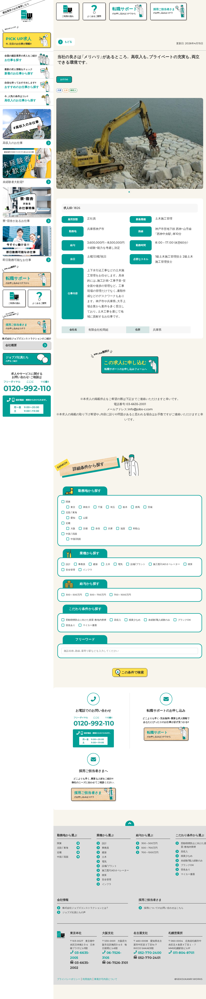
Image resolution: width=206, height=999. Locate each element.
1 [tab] (130, 192)
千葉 (100, 507)
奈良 (98, 528)
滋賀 (122, 528)
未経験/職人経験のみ (159, 619)
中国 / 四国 (71, 533)
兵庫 (110, 528)
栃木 (125, 507)
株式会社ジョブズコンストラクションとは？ (85, 908)
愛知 (73, 517)
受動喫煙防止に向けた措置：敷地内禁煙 (86, 619)
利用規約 (87, 979)
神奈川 (86, 507)
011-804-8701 (181, 953)
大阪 (73, 528)
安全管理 (70, 569)
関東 (68, 501)
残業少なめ (134, 619)
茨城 (150, 507)
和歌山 (136, 528)
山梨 (85, 517)
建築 (95, 564)
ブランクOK (184, 619)
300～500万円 (74, 594)
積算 (190, 564)
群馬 (137, 507)
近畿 (68, 523)
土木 (107, 564)
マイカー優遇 (90, 625)
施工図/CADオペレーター (166, 564)
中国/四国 (76, 539)
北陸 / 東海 (71, 512)
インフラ (87, 569)
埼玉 (112, 507)
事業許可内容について (105, 979)
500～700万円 (98, 594)
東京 (73, 507)
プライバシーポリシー (68, 979)
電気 (120, 564)
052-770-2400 (147, 953)
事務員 (81, 564)
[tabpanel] (129, 143)
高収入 (117, 619)
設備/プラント (137, 564)
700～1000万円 (122, 594)
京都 (85, 528)
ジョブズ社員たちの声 (74, 912)
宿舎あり (70, 625)
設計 (68, 564)
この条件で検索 (132, 672)
